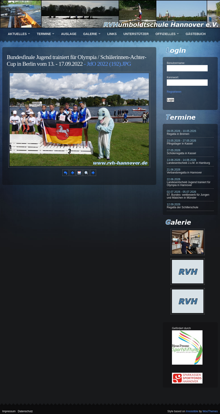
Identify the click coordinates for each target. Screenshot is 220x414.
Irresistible (192, 411)
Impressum (8, 411)
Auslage (68, 34)
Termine (44, 34)
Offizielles (165, 34)
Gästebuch (196, 34)
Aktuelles (17, 34)
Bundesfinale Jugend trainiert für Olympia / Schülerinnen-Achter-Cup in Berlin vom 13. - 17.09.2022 (76, 60)
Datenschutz (25, 411)
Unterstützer (136, 34)
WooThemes (210, 411)
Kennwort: (173, 77)
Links (112, 34)
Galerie (90, 34)
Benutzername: (176, 63)
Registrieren (174, 91)
